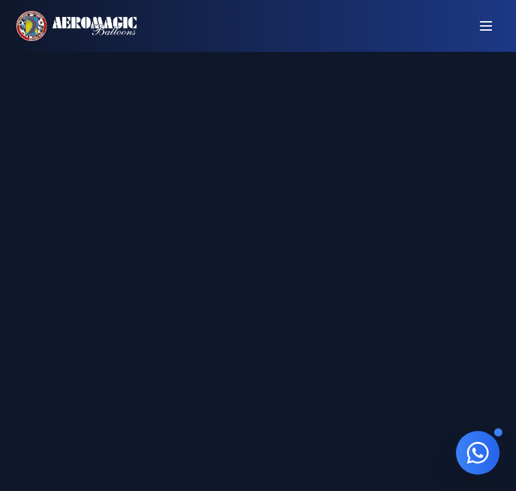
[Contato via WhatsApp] (478, 453)
